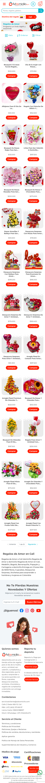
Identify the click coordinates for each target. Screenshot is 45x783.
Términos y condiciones (11, 724)
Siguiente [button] (33, 544)
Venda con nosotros (34, 769)
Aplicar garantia (8, 736)
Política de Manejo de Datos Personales (18, 741)
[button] (12, 64)
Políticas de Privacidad (11, 726)
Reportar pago (31, 667)
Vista (9, 35)
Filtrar (36, 35)
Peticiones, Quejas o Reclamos (14, 729)
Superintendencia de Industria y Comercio (19, 745)
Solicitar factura (31, 679)
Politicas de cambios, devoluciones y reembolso (21, 732)
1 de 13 (22, 544)
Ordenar (22, 35)
